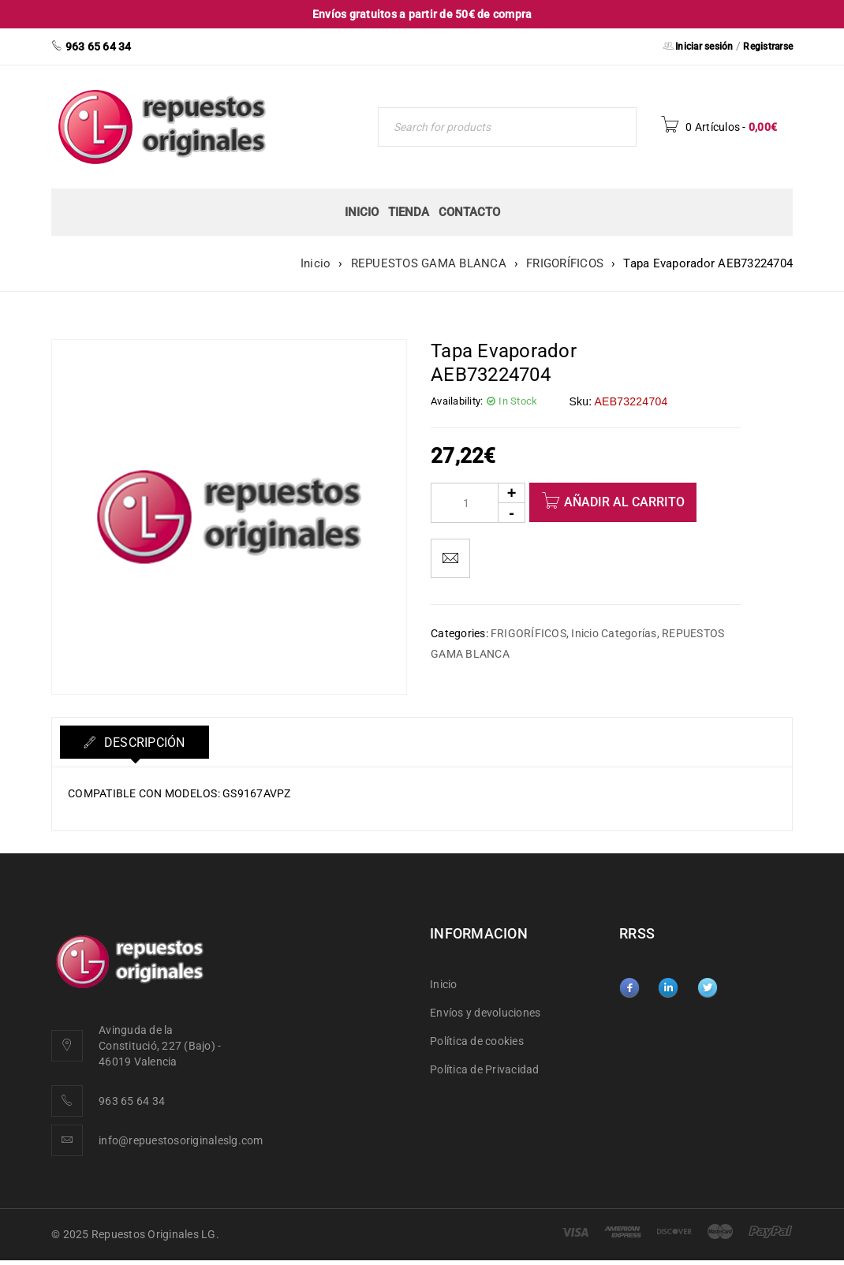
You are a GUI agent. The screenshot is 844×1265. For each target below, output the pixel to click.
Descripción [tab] (143, 742)
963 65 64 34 (132, 1101)
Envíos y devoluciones (485, 1012)
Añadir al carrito (624, 501)
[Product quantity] (478, 503)
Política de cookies (477, 1041)
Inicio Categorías (613, 633)
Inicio (316, 263)
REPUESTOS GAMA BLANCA (428, 263)
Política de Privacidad (485, 1069)
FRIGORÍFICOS (564, 263)
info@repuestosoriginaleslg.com (181, 1140)
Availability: (457, 401)
